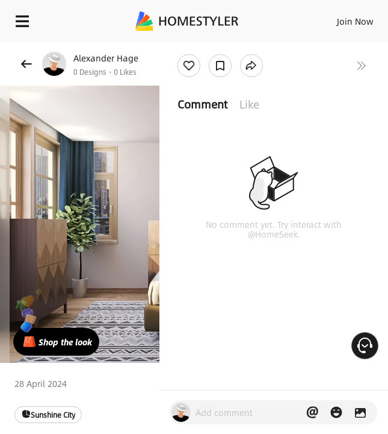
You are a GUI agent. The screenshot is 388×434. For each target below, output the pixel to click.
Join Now (355, 21)
